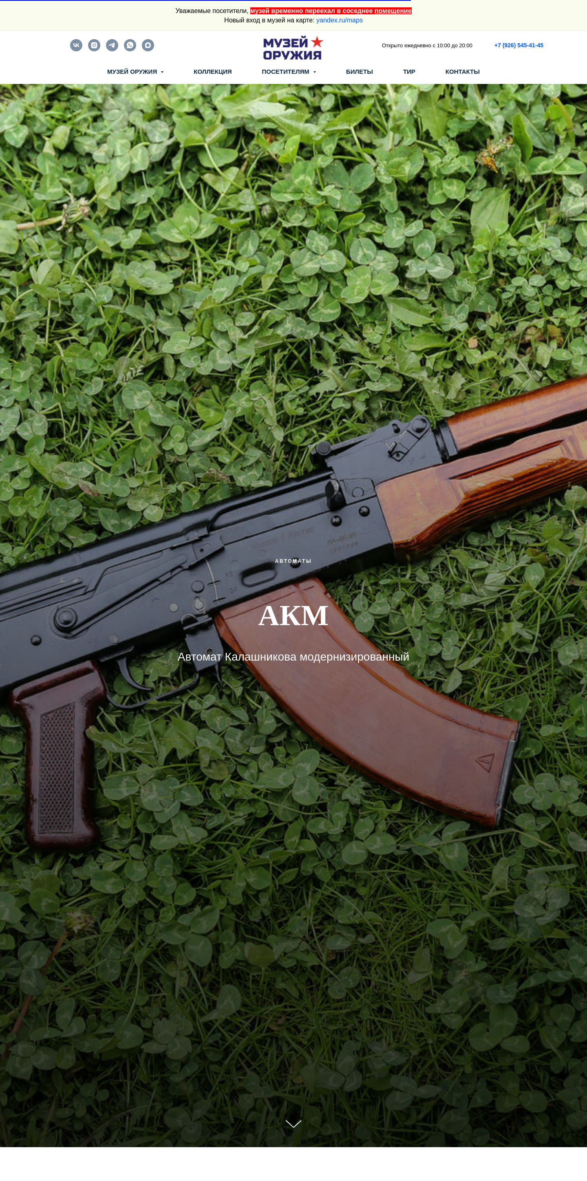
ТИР (409, 71)
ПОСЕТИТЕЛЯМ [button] (286, 71)
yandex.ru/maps (339, 20)
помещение (393, 10)
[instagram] (94, 49)
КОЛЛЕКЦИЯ (213, 71)
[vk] (76, 49)
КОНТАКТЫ (463, 71)
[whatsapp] (130, 49)
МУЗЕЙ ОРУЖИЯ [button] (133, 71)
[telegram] (112, 49)
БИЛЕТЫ (359, 71)
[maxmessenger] (148, 49)
